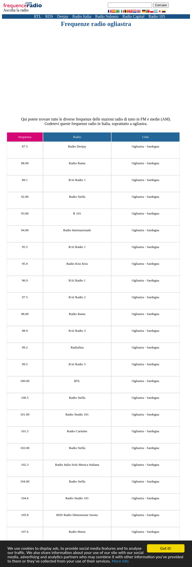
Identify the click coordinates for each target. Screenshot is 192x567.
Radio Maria (77, 532)
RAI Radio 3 (77, 330)
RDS (49, 16)
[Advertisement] (106, 65)
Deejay (62, 16)
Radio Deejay (77, 146)
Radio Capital (133, 16)
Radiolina (77, 347)
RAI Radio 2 (77, 297)
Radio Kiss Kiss (77, 264)
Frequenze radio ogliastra (96, 24)
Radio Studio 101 (77, 414)
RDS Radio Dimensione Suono (77, 515)
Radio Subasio (106, 16)
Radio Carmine (77, 431)
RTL (37, 16)
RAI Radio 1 (77, 180)
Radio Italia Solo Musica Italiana (77, 464)
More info (120, 561)
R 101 (77, 213)
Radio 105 (156, 16)
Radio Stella (77, 196)
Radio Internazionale (77, 230)
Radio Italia (81, 16)
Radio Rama (77, 163)
